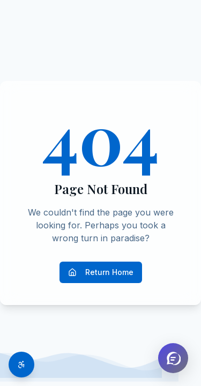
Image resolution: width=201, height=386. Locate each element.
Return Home (100, 272)
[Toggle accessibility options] (21, 364)
